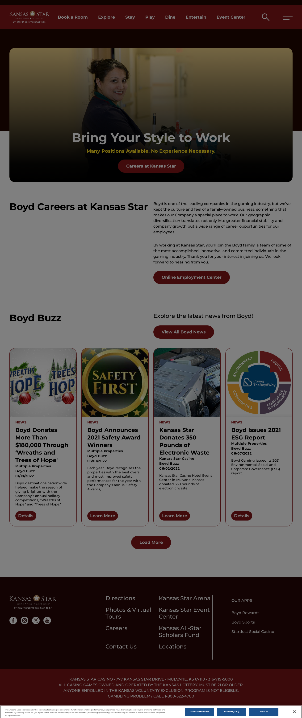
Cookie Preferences (199, 713)
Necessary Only (231, 713)
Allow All (264, 713)
